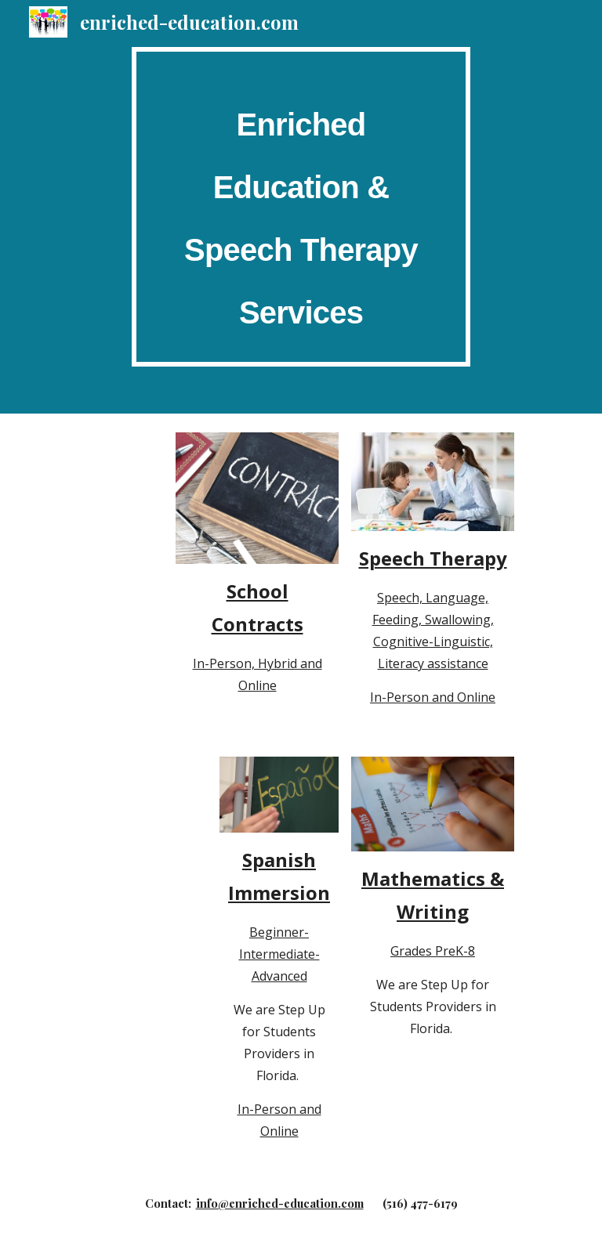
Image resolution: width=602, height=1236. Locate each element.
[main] (301, 207)
